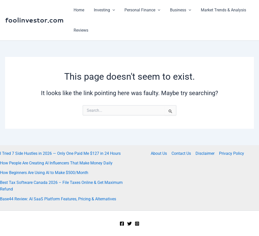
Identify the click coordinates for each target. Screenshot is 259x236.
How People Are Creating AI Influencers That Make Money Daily (56, 163)
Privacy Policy (230, 153)
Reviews (80, 30)
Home (78, 10)
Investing (102, 10)
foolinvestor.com (34, 20)
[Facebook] (122, 223)
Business (175, 10)
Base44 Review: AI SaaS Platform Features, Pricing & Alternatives (58, 199)
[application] (110, 10)
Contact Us (181, 153)
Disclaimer (204, 153)
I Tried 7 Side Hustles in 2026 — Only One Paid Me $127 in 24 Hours (60, 153)
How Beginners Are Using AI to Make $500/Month (44, 172)
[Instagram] (137, 223)
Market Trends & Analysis (216, 10)
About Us (160, 153)
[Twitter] (129, 223)
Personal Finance (139, 10)
